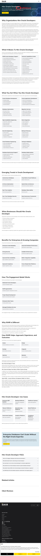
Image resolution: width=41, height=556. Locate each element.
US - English (35, 505)
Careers (3, 519)
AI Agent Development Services (6, 535)
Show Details (37, 551)
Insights (3, 515)
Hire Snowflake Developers (6, 531)
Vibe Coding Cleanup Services (6, 534)
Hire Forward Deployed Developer (6, 530)
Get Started (5, 12)
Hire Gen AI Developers (5, 529)
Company (3, 514)
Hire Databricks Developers (6, 532)
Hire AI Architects (4, 526)
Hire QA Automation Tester (6, 533)
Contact (3, 520)
